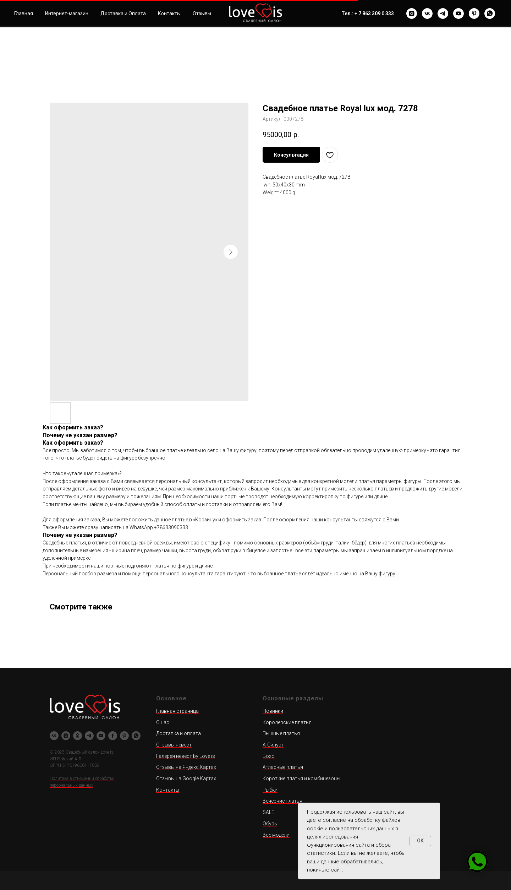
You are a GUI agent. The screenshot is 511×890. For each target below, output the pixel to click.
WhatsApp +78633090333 (159, 527)
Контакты (169, 13)
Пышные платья (281, 733)
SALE (268, 812)
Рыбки (270, 790)
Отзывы (202, 13)
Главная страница (177, 711)
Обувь (270, 823)
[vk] (427, 13)
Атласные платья (283, 767)
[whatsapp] (489, 13)
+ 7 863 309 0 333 (374, 13)
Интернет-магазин (66, 13)
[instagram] (411, 13)
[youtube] (458, 13)
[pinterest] (474, 13)
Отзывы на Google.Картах (186, 778)
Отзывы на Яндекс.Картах (186, 767)
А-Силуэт (273, 745)
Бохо (269, 756)
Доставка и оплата (178, 733)
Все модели (276, 835)
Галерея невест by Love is (185, 756)
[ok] (77, 735)
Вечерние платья (282, 801)
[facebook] (112, 735)
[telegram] (443, 13)
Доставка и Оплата (123, 13)
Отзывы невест (174, 745)
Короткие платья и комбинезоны (301, 778)
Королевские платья (287, 722)
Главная (23, 13)
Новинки (273, 711)
